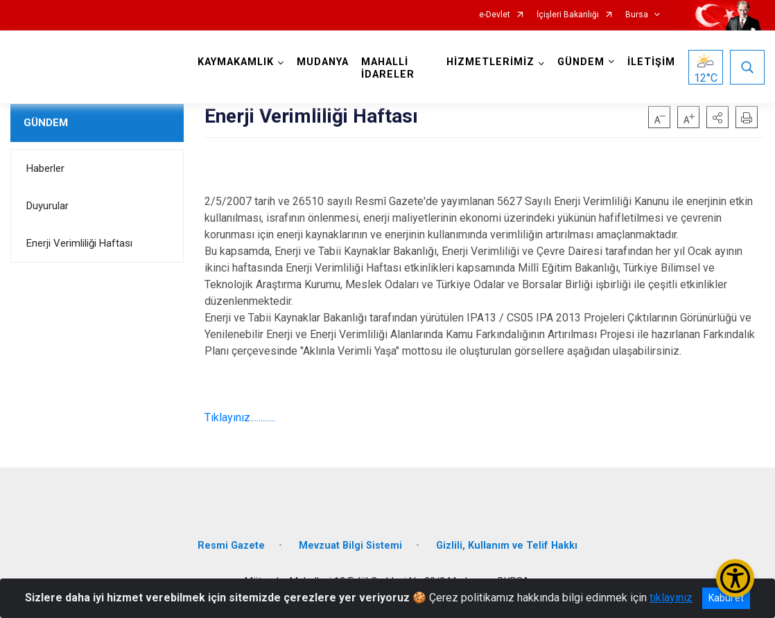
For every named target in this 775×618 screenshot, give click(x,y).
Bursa (636, 14)
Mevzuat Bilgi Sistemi (350, 545)
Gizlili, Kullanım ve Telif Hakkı (506, 545)
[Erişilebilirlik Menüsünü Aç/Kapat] (735, 578)
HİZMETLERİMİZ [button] (490, 62)
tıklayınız (671, 597)
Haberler (45, 168)
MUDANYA (323, 62)
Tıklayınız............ (239, 417)
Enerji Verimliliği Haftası (79, 243)
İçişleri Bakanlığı (568, 14)
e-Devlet (494, 14)
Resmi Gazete (231, 545)
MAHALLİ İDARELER (388, 68)
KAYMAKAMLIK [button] (236, 62)
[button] (717, 117)
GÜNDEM (46, 122)
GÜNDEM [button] (580, 62)
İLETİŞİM (651, 62)
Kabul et (726, 597)
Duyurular (47, 206)
